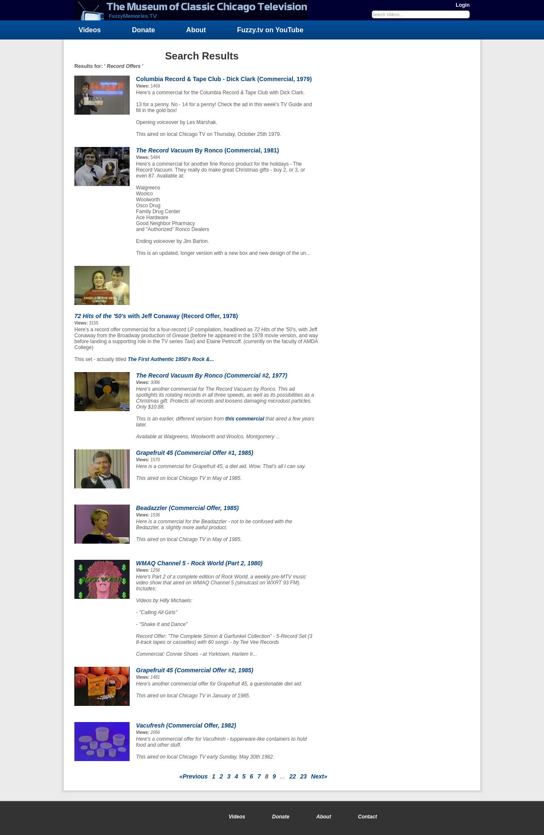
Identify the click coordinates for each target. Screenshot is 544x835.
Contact (367, 817)
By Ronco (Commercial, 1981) (207, 150)
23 (303, 776)
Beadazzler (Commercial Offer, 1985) (187, 508)
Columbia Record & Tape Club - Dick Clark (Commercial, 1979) (224, 79)
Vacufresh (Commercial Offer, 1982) (186, 725)
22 (292, 776)
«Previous (193, 776)
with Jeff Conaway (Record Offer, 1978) (156, 316)
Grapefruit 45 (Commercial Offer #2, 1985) (194, 670)
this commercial (244, 419)
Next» (319, 776)
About (196, 30)
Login (463, 5)
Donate (143, 30)
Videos (90, 30)
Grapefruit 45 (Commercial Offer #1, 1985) (194, 452)
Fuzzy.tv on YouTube (270, 30)
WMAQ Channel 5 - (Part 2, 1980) (199, 563)
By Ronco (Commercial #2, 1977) (211, 375)
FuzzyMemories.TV (194, 10)
